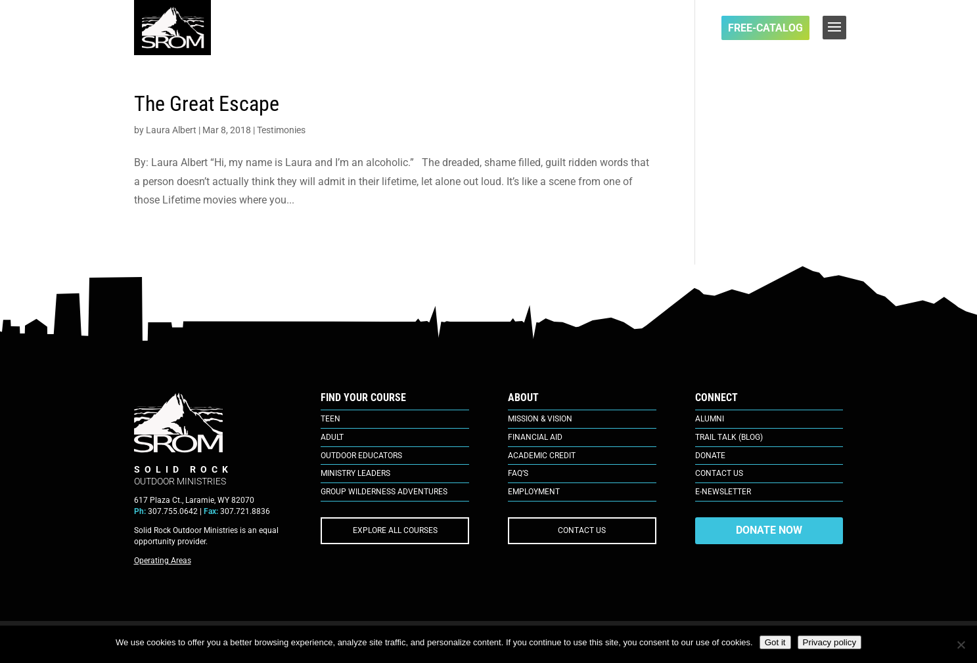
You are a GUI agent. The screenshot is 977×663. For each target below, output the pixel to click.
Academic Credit (542, 455)
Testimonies (281, 130)
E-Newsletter (723, 491)
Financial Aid (535, 437)
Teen (330, 418)
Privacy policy (829, 642)
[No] (960, 644)
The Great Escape (206, 103)
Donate (710, 455)
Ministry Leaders (355, 473)
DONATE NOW (769, 530)
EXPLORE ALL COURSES (395, 530)
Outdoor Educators (361, 455)
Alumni (709, 418)
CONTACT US (582, 530)
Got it (775, 642)
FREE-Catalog (765, 28)
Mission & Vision (540, 418)
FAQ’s (518, 473)
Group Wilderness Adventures (384, 491)
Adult (332, 437)
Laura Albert (171, 130)
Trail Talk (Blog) (729, 437)
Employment (534, 491)
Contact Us (719, 473)
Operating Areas (162, 560)
